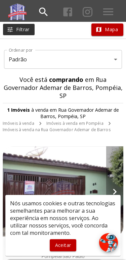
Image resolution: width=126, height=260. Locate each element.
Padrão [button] (18, 59)
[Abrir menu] (108, 11)
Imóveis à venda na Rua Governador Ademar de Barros (57, 130)
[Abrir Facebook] (68, 12)
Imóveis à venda (18, 123)
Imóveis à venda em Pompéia (74, 123)
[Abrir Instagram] (87, 12)
